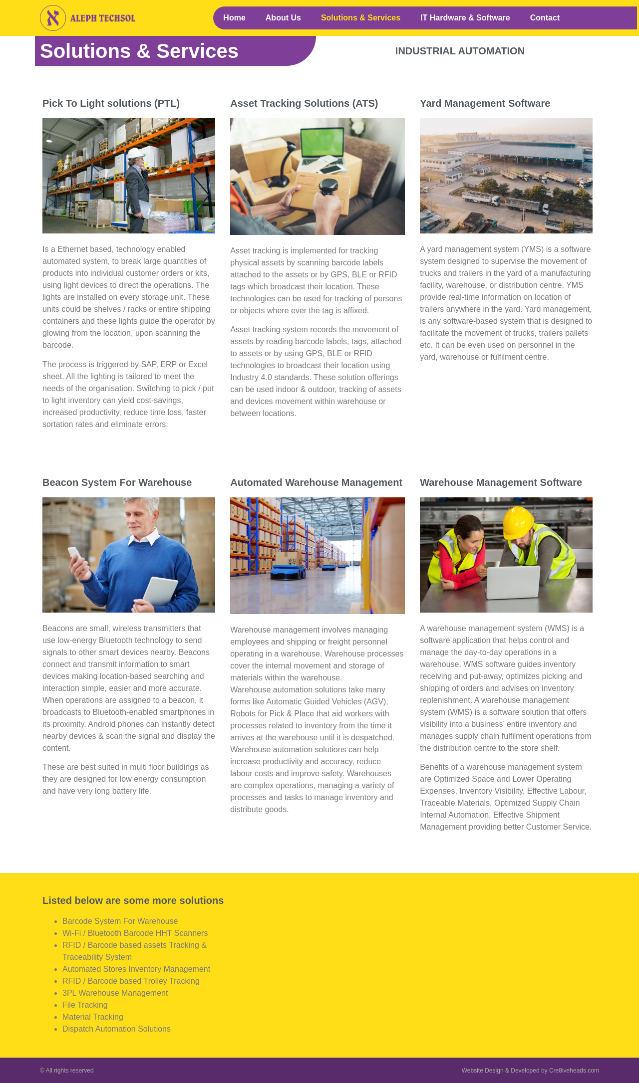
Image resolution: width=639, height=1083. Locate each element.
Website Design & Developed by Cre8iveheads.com (530, 1070)
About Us (283, 17)
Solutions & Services (360, 17)
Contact (545, 17)
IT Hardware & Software (465, 17)
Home (234, 17)
